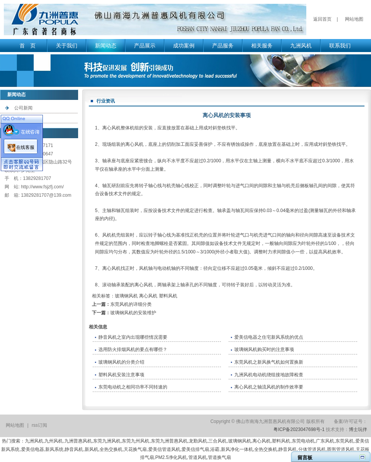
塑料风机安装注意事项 (121, 374)
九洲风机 (301, 45)
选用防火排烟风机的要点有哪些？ (132, 349)
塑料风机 (168, 296)
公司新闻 (23, 108)
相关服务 (262, 45)
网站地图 (354, 19)
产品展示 (144, 45)
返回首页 (322, 19)
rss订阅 (39, 425)
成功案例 (183, 45)
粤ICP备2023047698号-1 (298, 429)
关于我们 (66, 45)
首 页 (28, 45)
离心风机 (111, 128)
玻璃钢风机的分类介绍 (121, 362)
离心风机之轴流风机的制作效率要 (268, 387)
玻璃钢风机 (126, 296)
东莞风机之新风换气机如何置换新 (268, 362)
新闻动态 (105, 45)
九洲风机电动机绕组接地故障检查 (268, 374)
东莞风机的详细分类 (131, 304)
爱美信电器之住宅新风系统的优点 (268, 337)
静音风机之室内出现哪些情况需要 (132, 337)
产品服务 (223, 45)
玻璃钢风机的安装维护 (133, 312)
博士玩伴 (358, 429)
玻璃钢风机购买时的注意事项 (264, 349)
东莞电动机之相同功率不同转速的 (132, 387)
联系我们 (340, 45)
